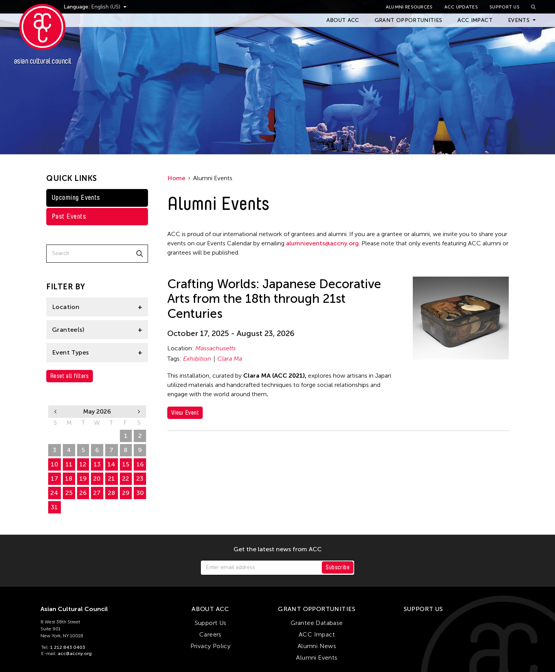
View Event (185, 412)
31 (54, 507)
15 (125, 464)
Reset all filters (69, 376)
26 (54, 435)
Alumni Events (316, 657)
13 (97, 464)
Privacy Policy (210, 646)
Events (519, 20)
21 (111, 478)
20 (97, 478)
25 (69, 492)
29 (97, 435)
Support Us (504, 7)
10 (54, 464)
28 (83, 435)
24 (54, 492)
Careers (210, 634)
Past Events (69, 216)
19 (83, 478)
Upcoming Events (76, 197)
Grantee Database (317, 622)
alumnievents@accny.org (322, 243)
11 (69, 464)
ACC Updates (461, 7)
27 (68, 435)
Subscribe (338, 567)
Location (65, 307)
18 (68, 478)
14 (111, 464)
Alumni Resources (409, 7)
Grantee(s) (68, 329)
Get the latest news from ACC (278, 549)
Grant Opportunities (408, 20)
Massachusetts (215, 348)
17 (54, 478)
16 (140, 464)
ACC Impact (475, 20)
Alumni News (317, 646)
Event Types (70, 352)
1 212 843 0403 (67, 647)
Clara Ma (229, 358)
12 (82, 464)
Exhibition (197, 358)
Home (176, 178)
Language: (92, 6)
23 (139, 478)
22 (125, 478)
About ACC (342, 20)
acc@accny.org (75, 653)
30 (111, 435)
